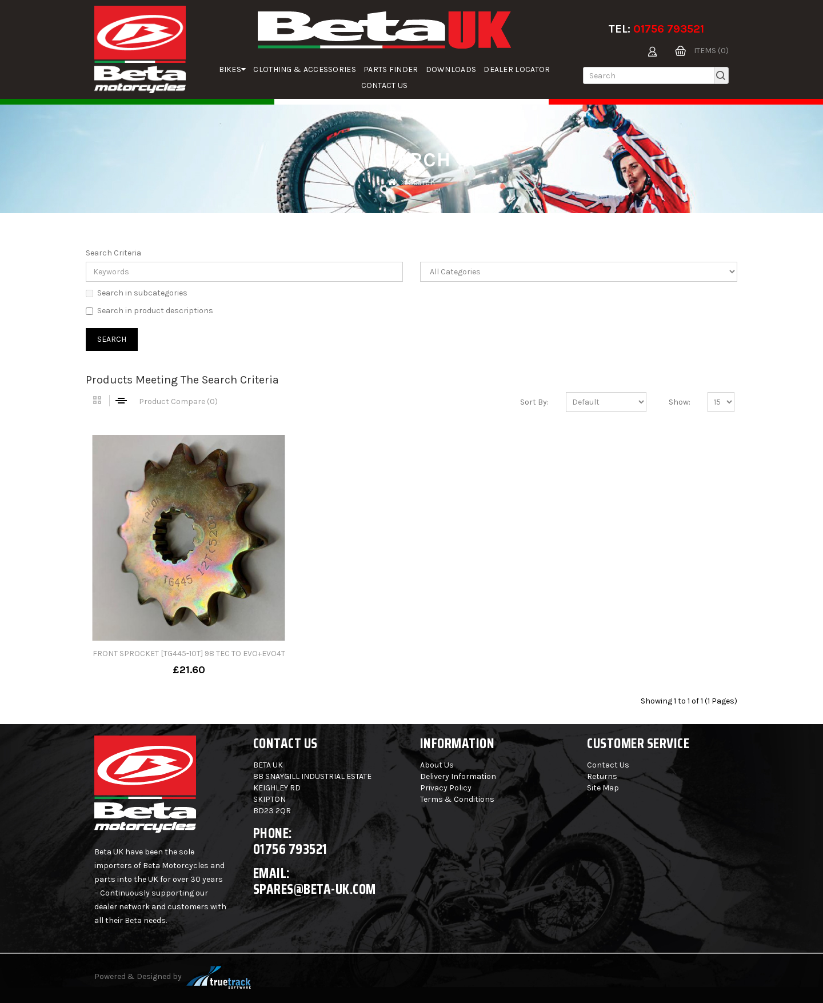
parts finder (390, 69)
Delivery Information (458, 776)
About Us (437, 765)
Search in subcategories (136, 293)
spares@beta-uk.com (314, 889)
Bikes (232, 69)
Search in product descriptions (149, 310)
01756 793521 (668, 28)
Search (422, 182)
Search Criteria (113, 253)
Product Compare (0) (178, 401)
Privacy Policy (446, 788)
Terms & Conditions (457, 799)
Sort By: (534, 402)
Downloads (451, 69)
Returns (602, 776)
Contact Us (384, 85)
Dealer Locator (517, 69)
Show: (679, 402)
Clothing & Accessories (304, 69)
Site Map (603, 788)
